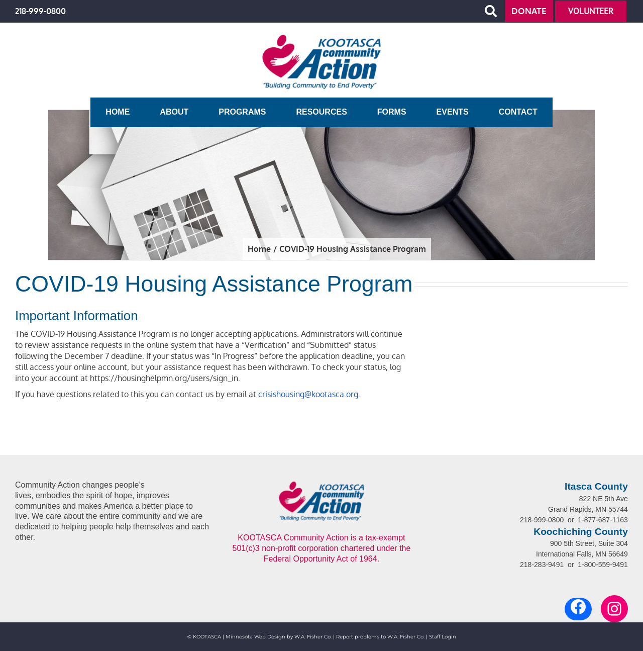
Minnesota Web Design (255, 636)
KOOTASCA (207, 636)
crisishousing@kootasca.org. (309, 394)
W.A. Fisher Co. (405, 636)
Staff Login (442, 636)
